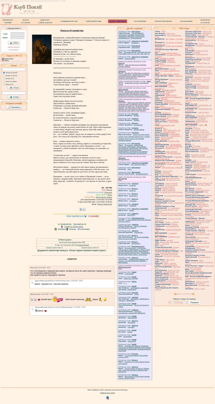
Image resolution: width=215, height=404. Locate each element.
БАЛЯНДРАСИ (175, 144)
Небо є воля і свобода (199, 130)
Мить (165, 129)
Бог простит (200, 283)
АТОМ (172, 274)
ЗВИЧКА (164, 99)
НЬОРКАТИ (131, 215)
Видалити (72, 229)
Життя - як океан (166, 174)
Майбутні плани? (169, 189)
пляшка (136, 115)
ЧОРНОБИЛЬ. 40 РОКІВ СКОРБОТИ (198, 106)
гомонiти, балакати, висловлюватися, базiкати (132, 227)
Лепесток (170, 60)
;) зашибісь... (135, 43)
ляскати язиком (139, 129)
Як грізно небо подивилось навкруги (196, 163)
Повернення (206, 33)
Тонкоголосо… (172, 281)
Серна (6, 60)
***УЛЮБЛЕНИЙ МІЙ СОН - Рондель (199, 220)
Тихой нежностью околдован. (171, 213)
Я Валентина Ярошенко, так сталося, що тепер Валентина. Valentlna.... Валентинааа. (133, 260)
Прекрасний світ (176, 277)
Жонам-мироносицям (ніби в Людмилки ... (168, 161)
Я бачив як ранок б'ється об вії (168, 157)
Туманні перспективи (170, 265)
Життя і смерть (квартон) (194, 274)
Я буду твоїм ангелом (172, 102)
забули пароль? (14, 47)
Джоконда (166, 113)
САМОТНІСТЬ (171, 95)
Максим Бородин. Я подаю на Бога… (167, 248)
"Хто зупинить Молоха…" (196, 193)
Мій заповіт (170, 260)
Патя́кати (132, 185)
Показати (194, 302)
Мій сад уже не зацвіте (200, 148)
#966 (161, 245)
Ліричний (108, 192)
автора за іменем (11, 72)
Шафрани (166, 173)
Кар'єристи (199, 91)
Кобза (163, 286)
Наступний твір (78, 224)
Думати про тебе (202, 51)
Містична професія (169, 90)
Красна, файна (130, 58)
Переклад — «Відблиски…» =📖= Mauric (196, 118)
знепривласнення (142, 174)
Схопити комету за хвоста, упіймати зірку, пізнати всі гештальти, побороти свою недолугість (133, 370)
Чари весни (165, 139)
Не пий (172, 69)
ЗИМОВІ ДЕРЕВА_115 (201, 167)
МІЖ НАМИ (199, 93)
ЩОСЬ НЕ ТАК (202, 35)
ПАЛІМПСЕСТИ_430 (171, 275)
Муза (195, 160)
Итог (205, 241)
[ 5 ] (190, 294)
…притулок (165, 244)
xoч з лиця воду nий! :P (138, 164)
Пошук (14, 88)
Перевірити (14, 107)
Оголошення (140, 21)
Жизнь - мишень (170, 263)
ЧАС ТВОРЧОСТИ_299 (171, 130)
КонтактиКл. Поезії (205, 21)
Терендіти (132, 206)
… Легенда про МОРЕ (199, 137)
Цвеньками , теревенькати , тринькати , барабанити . (134, 299)
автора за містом (11, 75)
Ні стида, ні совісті (167, 187)
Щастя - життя (199, 289)
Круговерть (199, 271)
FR (29, 11)
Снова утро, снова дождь (169, 282)
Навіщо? (158, 289)
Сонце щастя (175, 134)
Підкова (197, 52)
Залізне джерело (176, 79)
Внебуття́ (132, 190)
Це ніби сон (195, 61)
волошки (193, 68)
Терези (193, 181)
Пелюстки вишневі (167, 107)
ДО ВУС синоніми (118, 21)
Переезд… (176, 284)
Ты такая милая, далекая (169, 74)
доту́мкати (132, 201)
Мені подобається (74, 216)
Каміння (209, 195)
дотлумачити (138, 125)
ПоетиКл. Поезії (25, 21)
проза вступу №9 (204, 70)
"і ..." (125, 283)
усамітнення (135, 47)
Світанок (197, 128)
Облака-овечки (202, 204)
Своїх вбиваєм (172, 120)
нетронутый (132, 341)
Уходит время (196, 269)
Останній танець (169, 132)
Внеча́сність (133, 196)
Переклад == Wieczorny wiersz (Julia (166, 84)
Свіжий (129, 332)
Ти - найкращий (173, 208)
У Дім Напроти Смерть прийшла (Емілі (197, 207)
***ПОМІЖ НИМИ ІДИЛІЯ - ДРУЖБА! (199, 37)
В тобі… (192, 49)
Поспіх (201, 44)
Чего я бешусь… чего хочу (200, 79)
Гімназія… (197, 84)
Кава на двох (167, 171)
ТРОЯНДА (170, 92)
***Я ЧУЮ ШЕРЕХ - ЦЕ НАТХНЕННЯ (199, 231)
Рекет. (130, 169)
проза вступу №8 (204, 72)
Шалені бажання (167, 137)
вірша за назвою (11, 81)
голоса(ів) (93, 216)
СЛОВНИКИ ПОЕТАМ (69, 21)
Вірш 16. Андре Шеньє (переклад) (197, 238)
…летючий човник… (199, 169)
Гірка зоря (164, 261)
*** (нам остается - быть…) (169, 53)
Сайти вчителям (93, 21)
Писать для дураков (203, 58)
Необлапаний (132, 318)
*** (163, 81)
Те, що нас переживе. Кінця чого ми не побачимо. (133, 238)
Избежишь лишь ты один (199, 135)
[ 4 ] (187, 294)
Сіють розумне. (172, 151)
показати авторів (83, 245)
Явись (201, 260)
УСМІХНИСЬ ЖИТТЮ (204, 116)
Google (14, 97)
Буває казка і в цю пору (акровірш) (199, 266)
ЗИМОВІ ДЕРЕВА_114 (201, 165)
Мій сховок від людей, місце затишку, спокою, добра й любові (134, 377)
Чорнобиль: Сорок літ (202, 77)
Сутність (199, 188)
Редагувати (61, 229)
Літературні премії (163, 21)
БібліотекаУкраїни (8, 21)
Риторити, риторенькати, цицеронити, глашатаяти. (132, 312)
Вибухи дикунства (202, 190)
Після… (199, 248)
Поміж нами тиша (202, 246)
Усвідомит (131, 327)
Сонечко (176, 114)
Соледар (197, 146)
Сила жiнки (204, 227)
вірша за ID (9, 84)
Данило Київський (104, 204)
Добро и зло (206, 31)
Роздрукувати (85, 229)
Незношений (129, 274)
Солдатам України (207, 150)
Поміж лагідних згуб (204, 183)
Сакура (157, 51)
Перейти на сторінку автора (73, 227)
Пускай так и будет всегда (169, 178)
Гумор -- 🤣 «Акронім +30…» (196, 126)
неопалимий (127, 336)
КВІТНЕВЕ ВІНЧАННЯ (169, 254)
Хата (181, 176)
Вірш (110, 195)
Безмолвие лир (203, 86)
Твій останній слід (168, 190)
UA (25, 11)
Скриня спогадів (171, 183)
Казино (168, 199)
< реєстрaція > (13, 49)
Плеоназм (201, 229)
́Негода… (175, 224)
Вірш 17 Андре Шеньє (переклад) (166, 117)
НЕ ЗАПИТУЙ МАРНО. (173, 146)
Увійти (14, 43)
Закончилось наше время (169, 242)
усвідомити (131, 322)
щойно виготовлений (131, 278)
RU (33, 11)
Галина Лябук (8, 58)
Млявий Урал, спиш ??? (205, 66)
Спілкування (186, 21)
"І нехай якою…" (176, 136)
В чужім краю (164, 93)
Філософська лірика (104, 197)
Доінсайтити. (138, 232)
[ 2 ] (181, 294)
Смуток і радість (176, 279)
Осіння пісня (207, 209)
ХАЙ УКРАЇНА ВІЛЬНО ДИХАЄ (199, 201)
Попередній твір (65, 224)
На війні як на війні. (167, 58)
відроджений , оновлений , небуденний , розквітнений (133, 288)
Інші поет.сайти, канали (45, 21)
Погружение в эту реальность (171, 97)
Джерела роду (169, 100)
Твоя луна (194, 225)
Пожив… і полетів (171, 222)
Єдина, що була (174, 270)
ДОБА (163, 31)
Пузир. (136, 294)
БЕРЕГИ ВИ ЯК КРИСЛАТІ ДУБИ (196, 122)
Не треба (194, 103)
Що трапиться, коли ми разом (201, 134)
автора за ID (10, 78)
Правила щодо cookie (107, 393)
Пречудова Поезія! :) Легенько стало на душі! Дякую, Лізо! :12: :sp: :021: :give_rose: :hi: (134, 53)
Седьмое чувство (202, 282)
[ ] (178, 294)
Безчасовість (136, 243)
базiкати (136, 120)
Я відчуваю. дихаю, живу (200, 132)
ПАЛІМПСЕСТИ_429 (171, 272)
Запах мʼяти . (171, 33)
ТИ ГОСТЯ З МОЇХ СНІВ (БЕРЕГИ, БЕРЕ (197, 222)
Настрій (170, 240)
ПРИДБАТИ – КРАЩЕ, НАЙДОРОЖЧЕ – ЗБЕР (197, 212)
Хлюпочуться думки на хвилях (201, 139)
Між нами (206, 59)
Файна (131, 210)
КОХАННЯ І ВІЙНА (198, 155)
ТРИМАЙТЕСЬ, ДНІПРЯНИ (195, 199)
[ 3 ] (184, 294)
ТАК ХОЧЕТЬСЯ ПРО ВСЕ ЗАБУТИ (169, 251)
